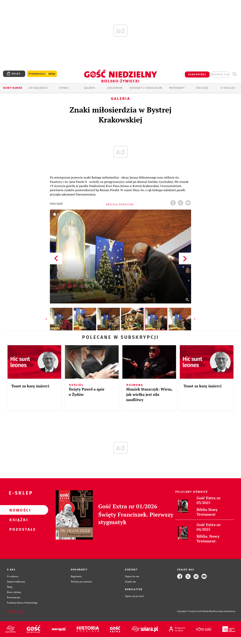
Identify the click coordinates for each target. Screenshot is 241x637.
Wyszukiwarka (234, 74)
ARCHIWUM (115, 88)
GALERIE (89, 88)
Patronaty (177, 88)
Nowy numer (12, 88)
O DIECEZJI (228, 88)
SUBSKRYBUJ (197, 74)
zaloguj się (220, 74)
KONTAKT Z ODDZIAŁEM (146, 88)
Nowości (18, 510)
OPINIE (64, 88)
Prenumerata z (42, 74)
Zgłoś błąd (15, 611)
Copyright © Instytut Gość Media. (193, 611)
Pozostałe (18, 529)
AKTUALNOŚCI (38, 88)
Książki (18, 520)
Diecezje (202, 88)
